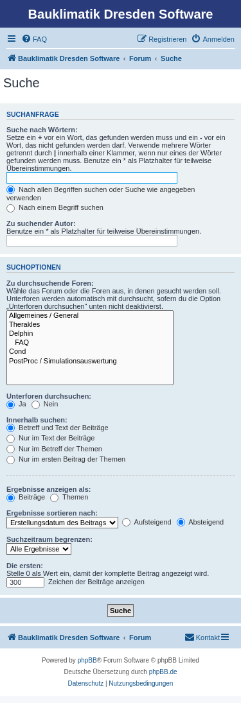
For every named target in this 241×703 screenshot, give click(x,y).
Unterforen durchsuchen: (48, 396)
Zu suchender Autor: (41, 223)
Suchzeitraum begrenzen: (49, 539)
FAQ (90, 342)
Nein (44, 404)
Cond (90, 351)
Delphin (90, 333)
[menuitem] (34, 39)
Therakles (90, 324)
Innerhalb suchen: (36, 420)
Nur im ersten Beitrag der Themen (65, 459)
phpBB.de (163, 671)
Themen (69, 497)
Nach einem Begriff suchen (54, 207)
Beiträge (25, 497)
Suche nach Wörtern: (42, 130)
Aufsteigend (147, 522)
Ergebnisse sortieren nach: (52, 513)
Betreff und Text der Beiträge (57, 427)
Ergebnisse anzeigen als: (48, 489)
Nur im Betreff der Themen (54, 449)
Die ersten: (24, 565)
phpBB (87, 660)
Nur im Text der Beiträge (50, 438)
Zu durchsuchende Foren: (50, 283)
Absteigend (200, 522)
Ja (16, 404)
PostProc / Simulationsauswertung (90, 361)
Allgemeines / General (90, 315)
